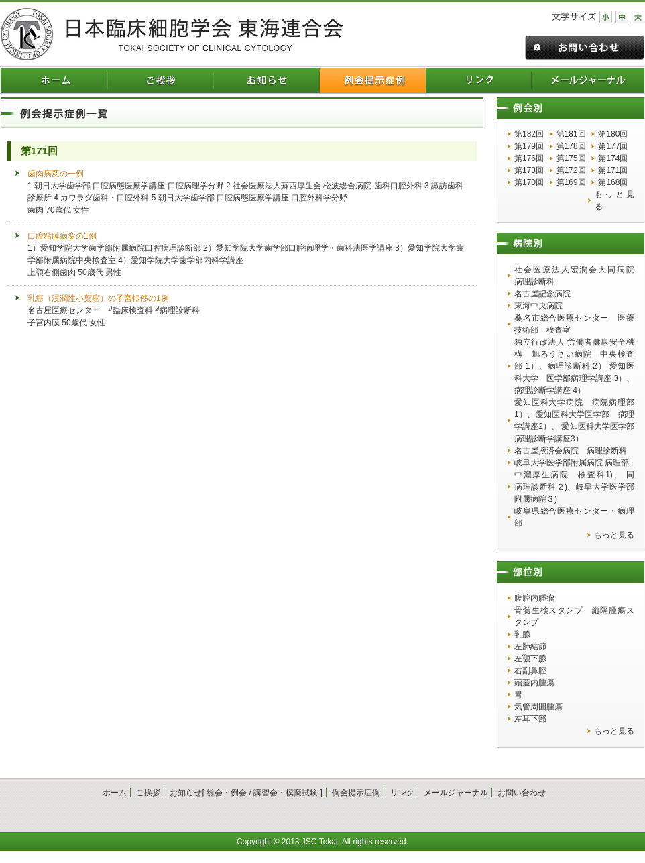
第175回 (571, 158)
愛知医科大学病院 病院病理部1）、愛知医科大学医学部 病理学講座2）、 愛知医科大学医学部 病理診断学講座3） (574, 420)
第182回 (529, 134)
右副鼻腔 (530, 670)
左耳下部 (530, 719)
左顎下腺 (530, 658)
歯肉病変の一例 (55, 173)
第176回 (529, 158)
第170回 (529, 182)
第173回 (529, 170)
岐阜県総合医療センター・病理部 (574, 517)
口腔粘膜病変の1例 (62, 236)
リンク (402, 792)
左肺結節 (530, 646)
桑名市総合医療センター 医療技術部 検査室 (574, 324)
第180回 (613, 134)
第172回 (571, 170)
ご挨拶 (148, 792)
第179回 (529, 146)
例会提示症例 (356, 792)
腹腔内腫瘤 (534, 598)
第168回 (613, 182)
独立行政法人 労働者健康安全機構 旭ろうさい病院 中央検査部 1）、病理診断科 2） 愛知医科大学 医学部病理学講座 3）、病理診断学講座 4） (574, 366)
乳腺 (522, 634)
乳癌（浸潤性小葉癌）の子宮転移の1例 (98, 298)
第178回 (571, 146)
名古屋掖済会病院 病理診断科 (570, 450)
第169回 (571, 182)
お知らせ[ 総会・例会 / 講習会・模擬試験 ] (246, 792)
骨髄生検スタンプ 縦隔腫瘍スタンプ (574, 616)
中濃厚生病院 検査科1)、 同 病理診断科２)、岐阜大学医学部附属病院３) (574, 487)
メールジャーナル (456, 792)
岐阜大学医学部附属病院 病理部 (571, 462)
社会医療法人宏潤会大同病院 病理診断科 (574, 275)
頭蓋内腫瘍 (534, 682)
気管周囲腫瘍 (538, 706)
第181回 (571, 134)
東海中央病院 (538, 305)
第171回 (613, 170)
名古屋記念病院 (542, 293)
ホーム (115, 792)
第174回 (613, 158)
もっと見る (614, 200)
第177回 (613, 146)
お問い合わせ (521, 792)
